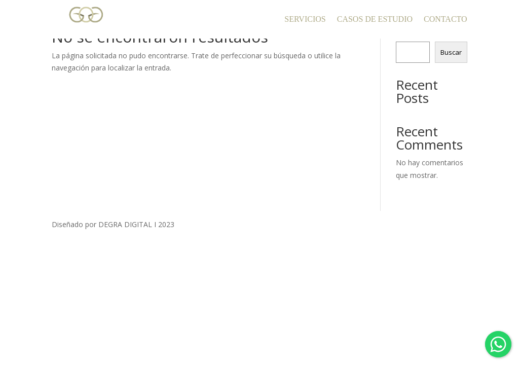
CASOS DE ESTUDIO (375, 19)
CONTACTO (445, 19)
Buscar (451, 52)
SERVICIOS (304, 19)
